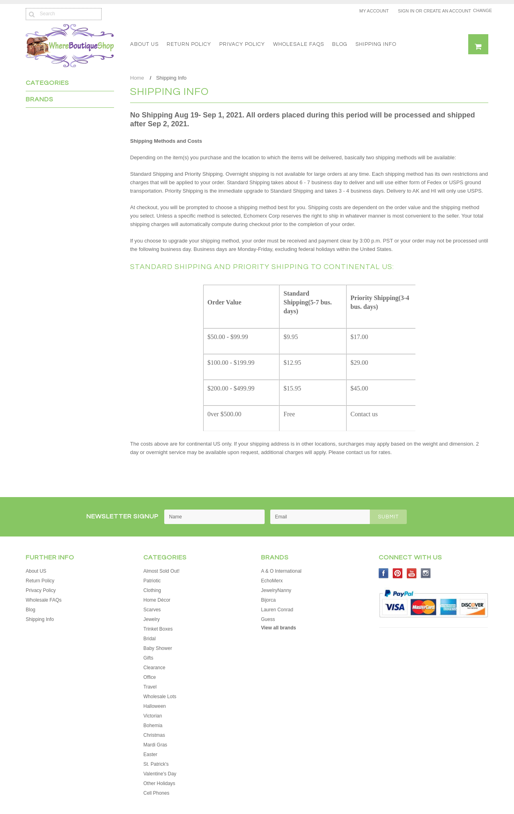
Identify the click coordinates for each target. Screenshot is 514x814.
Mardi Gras (155, 745)
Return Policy (189, 44)
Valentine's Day (159, 774)
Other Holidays (159, 783)
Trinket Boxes (158, 629)
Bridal (149, 638)
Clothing (152, 590)
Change (480, 10)
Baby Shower (157, 648)
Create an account (447, 10)
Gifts (148, 658)
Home (137, 78)
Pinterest (398, 573)
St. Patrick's (156, 764)
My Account (374, 10)
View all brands (278, 628)
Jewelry (151, 619)
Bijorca (268, 600)
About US (144, 44)
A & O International (281, 571)
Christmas (154, 735)
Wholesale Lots (159, 696)
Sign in (406, 10)
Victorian (152, 716)
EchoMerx (272, 581)
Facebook (384, 573)
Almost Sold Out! (161, 571)
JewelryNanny (276, 590)
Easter (150, 754)
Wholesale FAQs (298, 44)
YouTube (412, 573)
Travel (150, 687)
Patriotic (152, 581)
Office (149, 677)
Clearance (154, 667)
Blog (339, 44)
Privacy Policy (242, 44)
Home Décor (156, 600)
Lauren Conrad (277, 610)
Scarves (152, 610)
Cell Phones (156, 793)
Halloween (154, 706)
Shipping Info (375, 44)
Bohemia (152, 725)
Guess (268, 619)
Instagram (426, 573)
